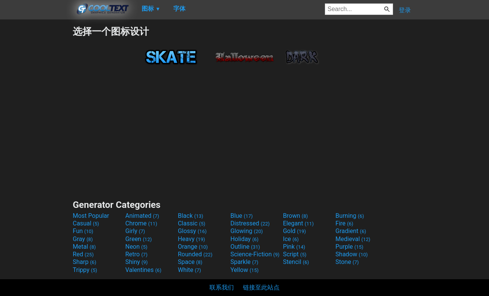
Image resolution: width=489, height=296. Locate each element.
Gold (294, 231)
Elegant (298, 223)
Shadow (352, 254)
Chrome (141, 223)
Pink (294, 246)
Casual (86, 223)
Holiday (244, 239)
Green (138, 239)
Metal (84, 246)
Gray (83, 239)
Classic (191, 223)
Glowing (246, 231)
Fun (83, 231)
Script (295, 254)
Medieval (353, 239)
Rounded (195, 254)
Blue (241, 215)
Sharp (84, 261)
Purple (349, 246)
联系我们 (221, 287)
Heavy (191, 239)
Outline (245, 246)
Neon (136, 246)
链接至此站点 (261, 287)
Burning (350, 215)
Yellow (244, 269)
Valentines (143, 269)
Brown (295, 215)
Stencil (296, 261)
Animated (142, 215)
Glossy (192, 231)
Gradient (351, 231)
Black (190, 215)
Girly (135, 231)
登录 (405, 10)
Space (190, 261)
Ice (291, 239)
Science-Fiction (255, 254)
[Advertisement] (36, 139)
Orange (193, 246)
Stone (347, 261)
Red (83, 254)
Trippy (85, 269)
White (189, 269)
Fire (344, 223)
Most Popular (91, 215)
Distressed (250, 223)
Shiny (136, 261)
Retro (136, 254)
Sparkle (244, 261)
